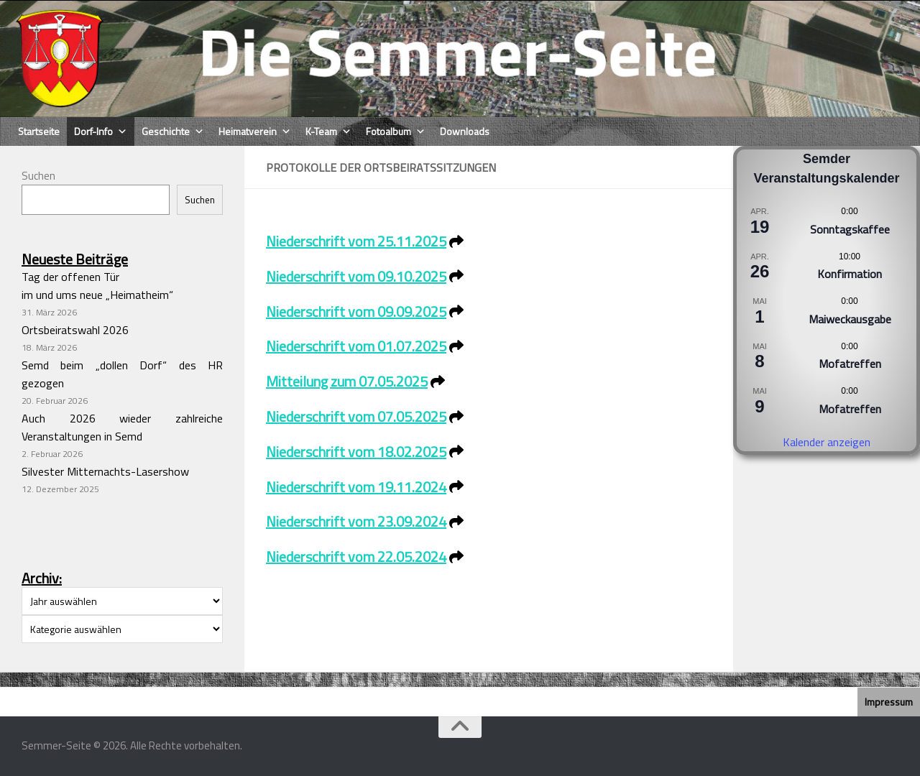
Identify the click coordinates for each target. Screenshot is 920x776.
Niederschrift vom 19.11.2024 (356, 487)
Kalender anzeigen (826, 442)
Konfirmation (849, 273)
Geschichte (173, 131)
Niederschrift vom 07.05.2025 (356, 416)
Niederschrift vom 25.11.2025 (356, 241)
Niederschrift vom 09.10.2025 (356, 276)
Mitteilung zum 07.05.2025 (347, 381)
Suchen (38, 175)
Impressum (889, 701)
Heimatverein (254, 131)
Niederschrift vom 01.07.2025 (356, 346)
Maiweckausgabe (850, 319)
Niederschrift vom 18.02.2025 (356, 451)
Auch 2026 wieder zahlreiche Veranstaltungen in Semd (122, 427)
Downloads (464, 131)
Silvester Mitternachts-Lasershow (105, 471)
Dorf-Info (100, 131)
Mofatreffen (850, 363)
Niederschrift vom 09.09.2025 (356, 311)
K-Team (328, 131)
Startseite (39, 131)
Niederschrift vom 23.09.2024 (356, 521)
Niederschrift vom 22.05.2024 (356, 556)
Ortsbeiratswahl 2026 (75, 329)
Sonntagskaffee (850, 229)
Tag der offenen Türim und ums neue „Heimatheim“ (97, 285)
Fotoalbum (396, 131)
